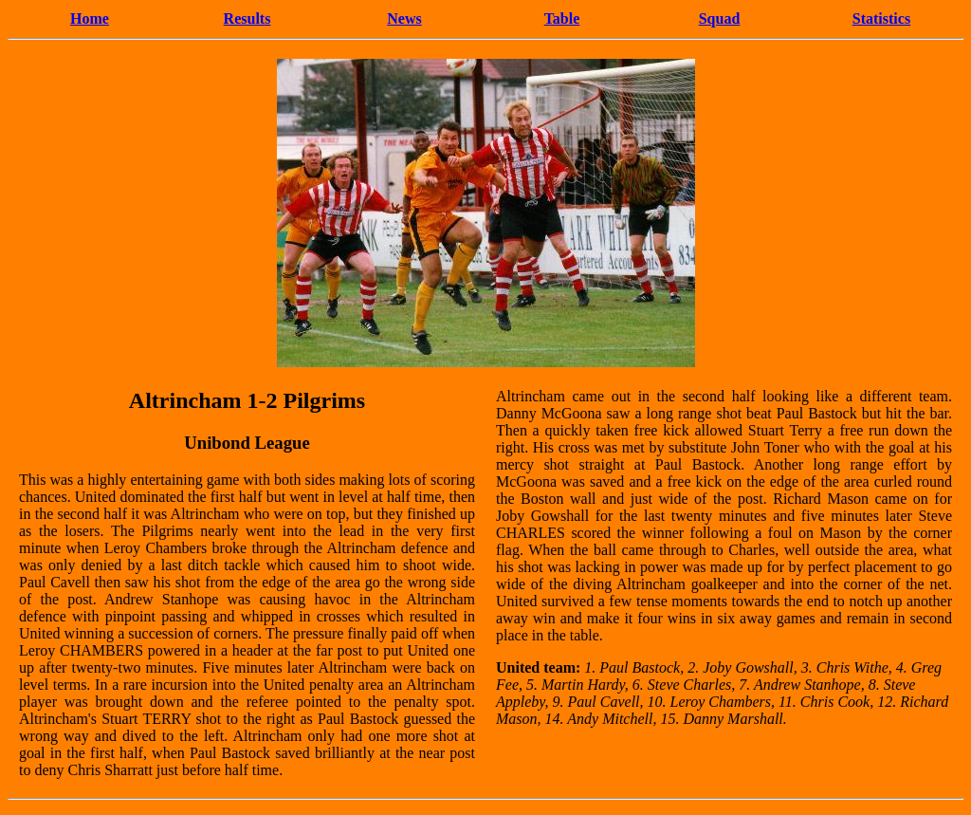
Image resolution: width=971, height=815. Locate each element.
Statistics (881, 18)
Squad (720, 18)
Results (247, 18)
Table (562, 18)
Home (89, 18)
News (404, 18)
